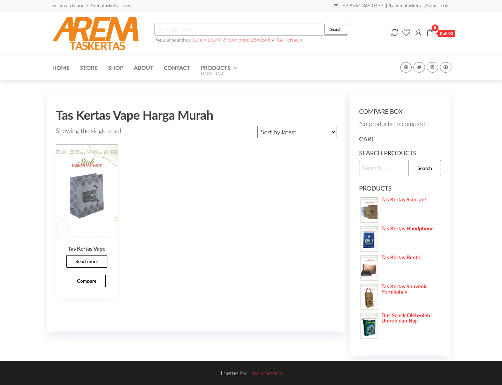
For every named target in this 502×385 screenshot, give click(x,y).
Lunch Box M (207, 40)
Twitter (419, 67)
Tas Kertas (287, 40)
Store (89, 67)
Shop (115, 67)
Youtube (445, 67)
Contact (177, 67)
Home (61, 67)
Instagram (432, 67)
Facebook (406, 67)
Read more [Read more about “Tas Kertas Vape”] (86, 261)
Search (335, 29)
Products (215, 69)
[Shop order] (296, 132)
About (143, 67)
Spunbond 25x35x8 (249, 40)
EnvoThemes (265, 373)
